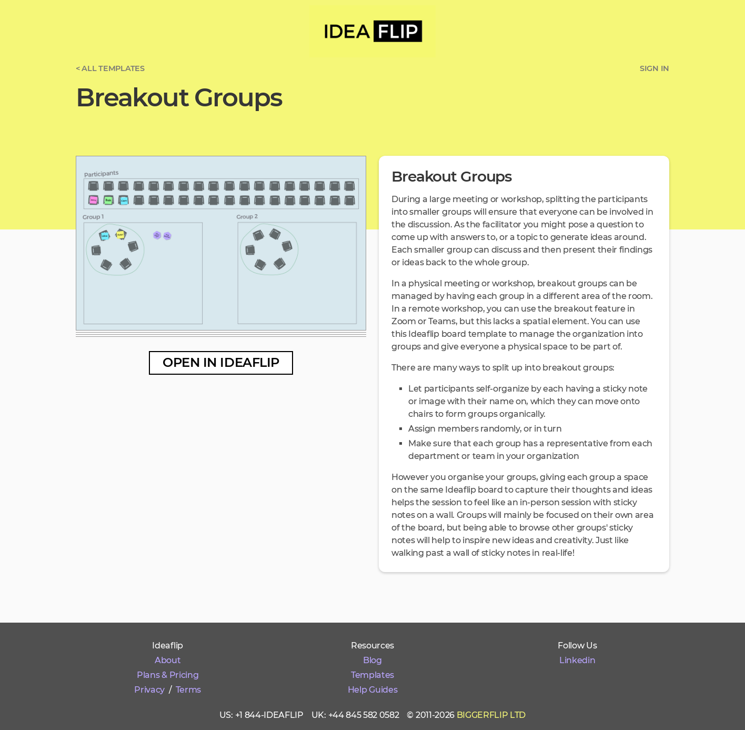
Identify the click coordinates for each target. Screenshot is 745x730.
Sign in (654, 68)
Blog (372, 660)
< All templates (110, 68)
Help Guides (372, 690)
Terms (188, 690)
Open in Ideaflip (221, 362)
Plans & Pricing (167, 675)
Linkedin (577, 660)
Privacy (149, 690)
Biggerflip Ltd (491, 715)
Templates (372, 675)
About (167, 660)
